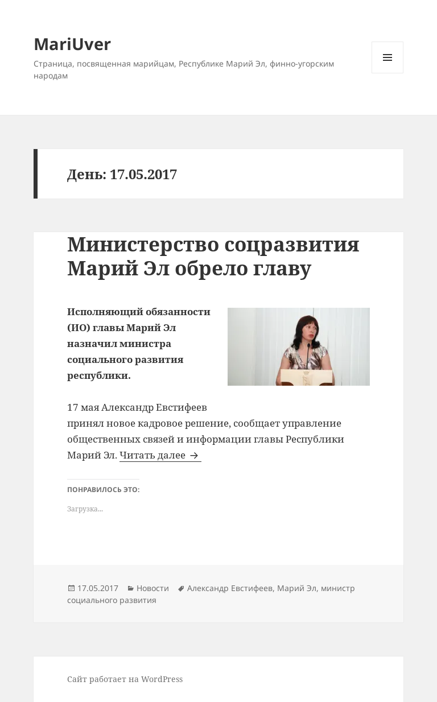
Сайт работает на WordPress (125, 679)
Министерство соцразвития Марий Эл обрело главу (213, 255)
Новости (153, 588)
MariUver (72, 43)
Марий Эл (296, 588)
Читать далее (160, 454)
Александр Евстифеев (230, 588)
